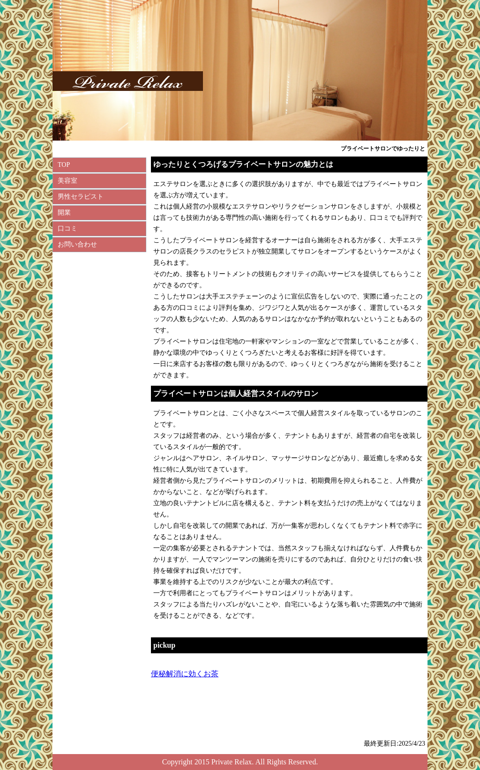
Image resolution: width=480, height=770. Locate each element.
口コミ (67, 228)
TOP (64, 164)
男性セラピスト (81, 196)
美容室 (67, 180)
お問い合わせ (77, 244)
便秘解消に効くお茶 (184, 674)
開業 (64, 212)
